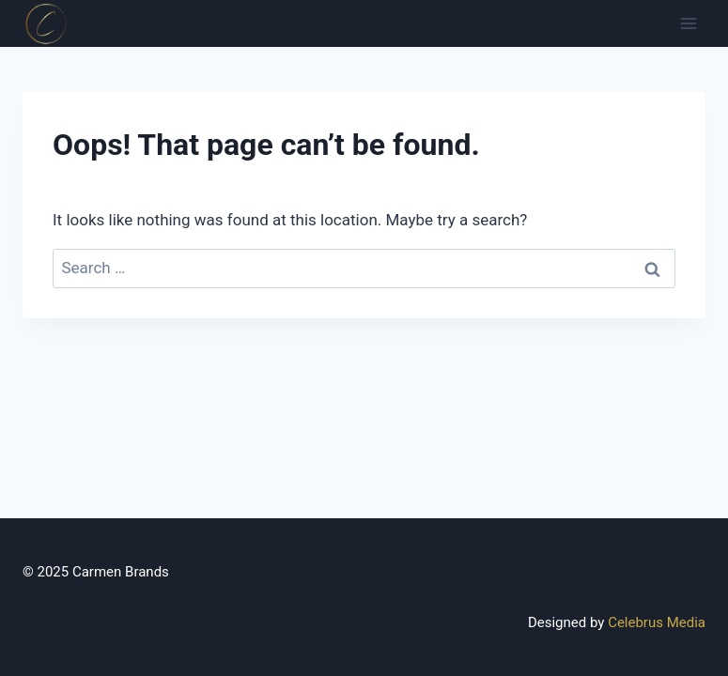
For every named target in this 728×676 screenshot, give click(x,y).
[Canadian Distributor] (46, 23)
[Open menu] (688, 23)
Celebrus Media (656, 622)
